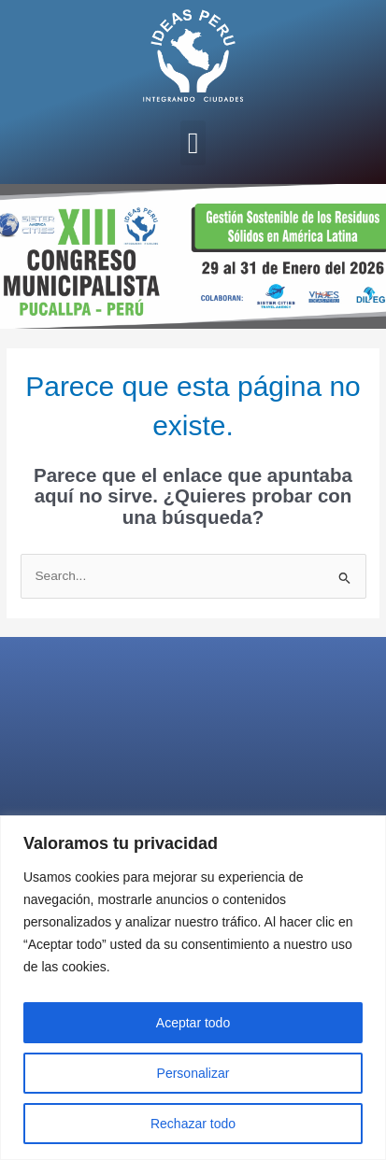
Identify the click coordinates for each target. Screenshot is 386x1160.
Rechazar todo (193, 1123)
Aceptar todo (193, 1022)
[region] (193, 987)
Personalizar (193, 1073)
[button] (193, 142)
